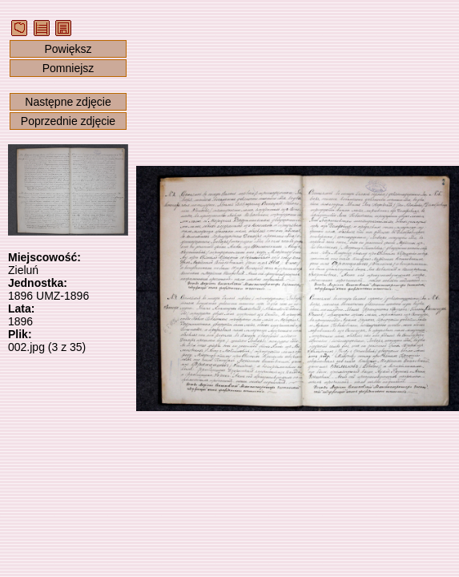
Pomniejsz (68, 68)
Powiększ (67, 48)
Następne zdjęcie (68, 101)
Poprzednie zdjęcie (68, 121)
